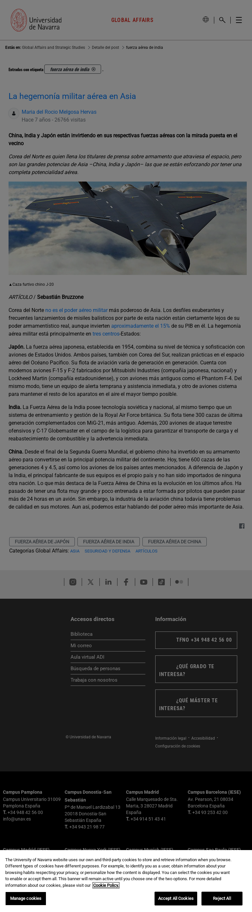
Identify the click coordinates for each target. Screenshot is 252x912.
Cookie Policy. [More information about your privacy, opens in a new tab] (106, 885)
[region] (126, 881)
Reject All (222, 898)
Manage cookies (26, 898)
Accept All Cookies (176, 898)
